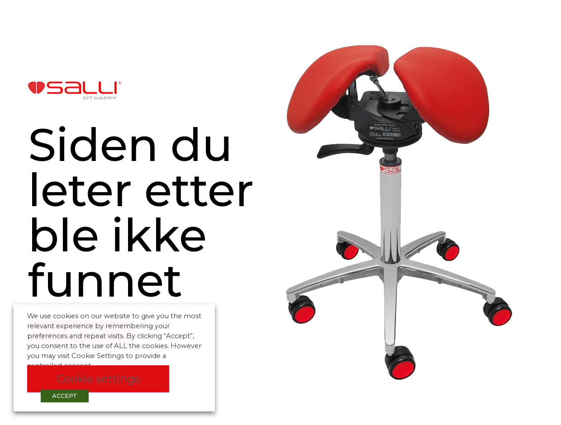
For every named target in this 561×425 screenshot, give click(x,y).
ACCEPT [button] (64, 395)
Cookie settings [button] (98, 378)
